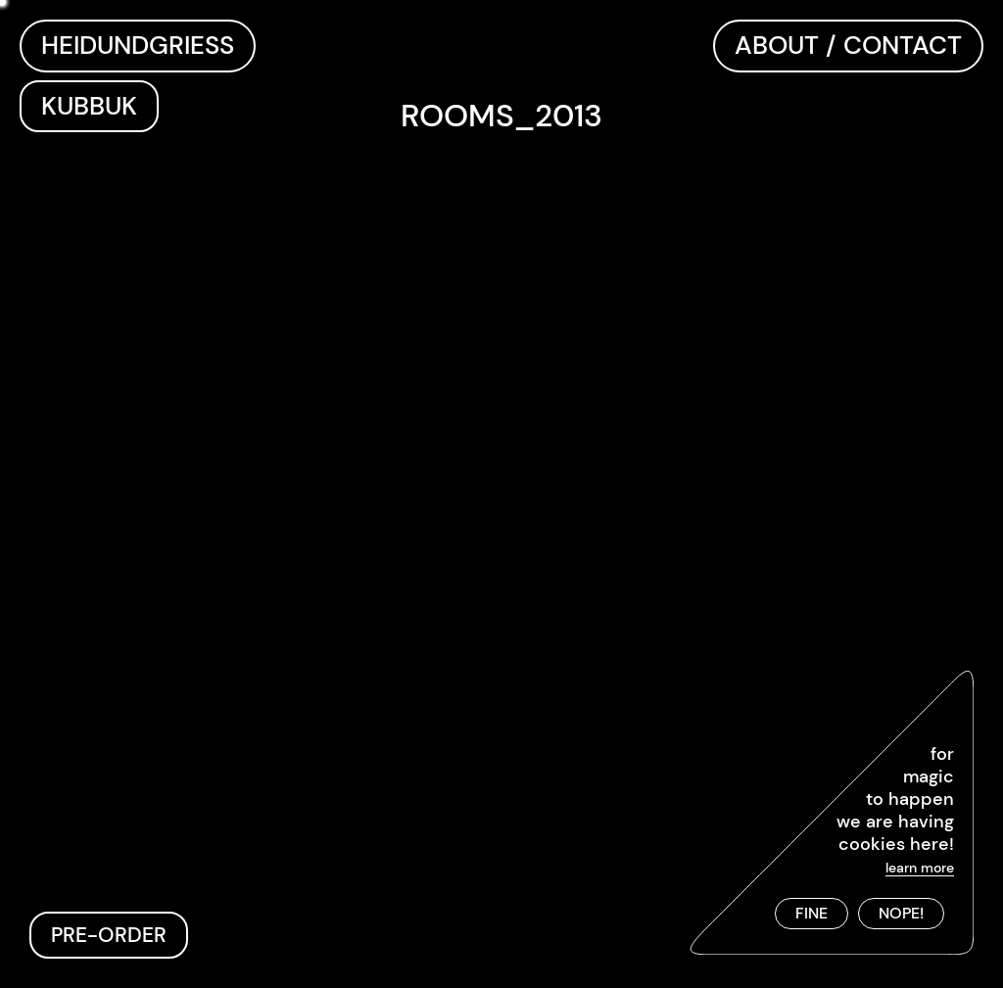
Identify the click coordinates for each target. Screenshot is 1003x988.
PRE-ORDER (109, 934)
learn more (919, 867)
